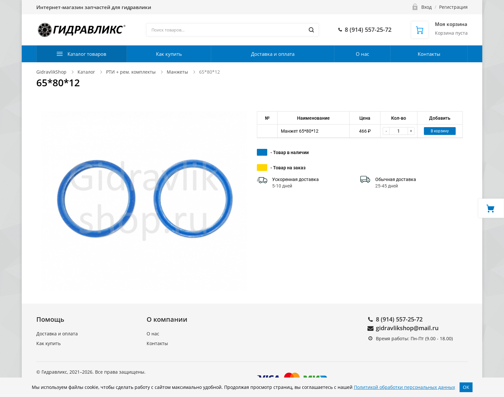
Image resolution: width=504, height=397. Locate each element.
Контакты (429, 54)
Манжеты (177, 72)
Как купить (169, 54)
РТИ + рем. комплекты (131, 72)
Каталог (86, 72)
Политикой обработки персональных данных (404, 387)
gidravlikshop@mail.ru (407, 328)
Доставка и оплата (272, 54)
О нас (362, 54)
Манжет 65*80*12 (299, 131)
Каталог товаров (86, 54)
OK (466, 387)
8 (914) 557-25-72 (399, 319)
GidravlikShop (51, 72)
